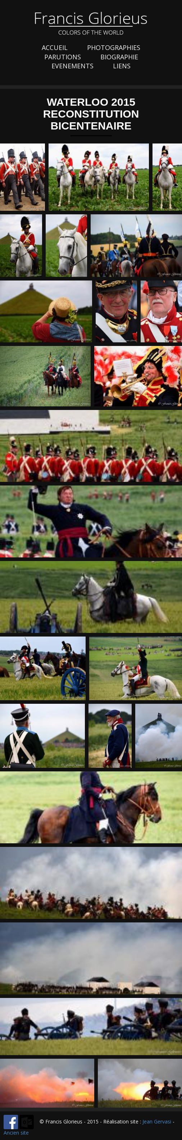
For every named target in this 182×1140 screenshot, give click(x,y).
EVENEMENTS (72, 65)
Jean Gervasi (156, 1121)
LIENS (122, 65)
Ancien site (16, 1132)
